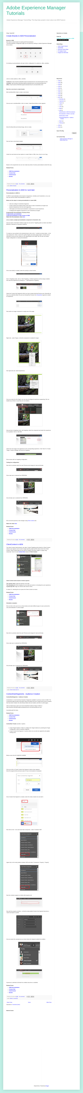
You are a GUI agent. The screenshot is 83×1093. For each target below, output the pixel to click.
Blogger (47, 1085)
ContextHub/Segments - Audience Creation (23, 694)
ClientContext (12, 174)
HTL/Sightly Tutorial (62, 51)
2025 (59, 82)
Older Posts (48, 1002)
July (60, 104)
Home (29, 1002)
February (61, 122)
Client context (31, 520)
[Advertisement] (41, 26)
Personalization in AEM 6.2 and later (20, 190)
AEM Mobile (60, 47)
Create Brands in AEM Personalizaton (21, 36)
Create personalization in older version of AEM (18, 215)
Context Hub (22, 551)
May (60, 108)
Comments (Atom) (16, 1004)
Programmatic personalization (13, 214)
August (61, 102)
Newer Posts (9, 1002)
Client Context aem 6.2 (14, 689)
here (24, 217)
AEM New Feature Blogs (63, 49)
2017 (59, 97)
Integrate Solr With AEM (63, 52)
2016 (59, 125)
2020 (59, 92)
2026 (59, 80)
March (60, 121)
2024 (59, 84)
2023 (59, 86)
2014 (59, 127)
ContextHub (39, 295)
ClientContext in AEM (14, 544)
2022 (59, 88)
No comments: (22, 183)
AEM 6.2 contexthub (14, 998)
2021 (59, 90)
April (60, 110)
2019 (59, 93)
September (61, 101)
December (61, 99)
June (60, 106)
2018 (59, 95)
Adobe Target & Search (63, 46)
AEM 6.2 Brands (13, 185)
